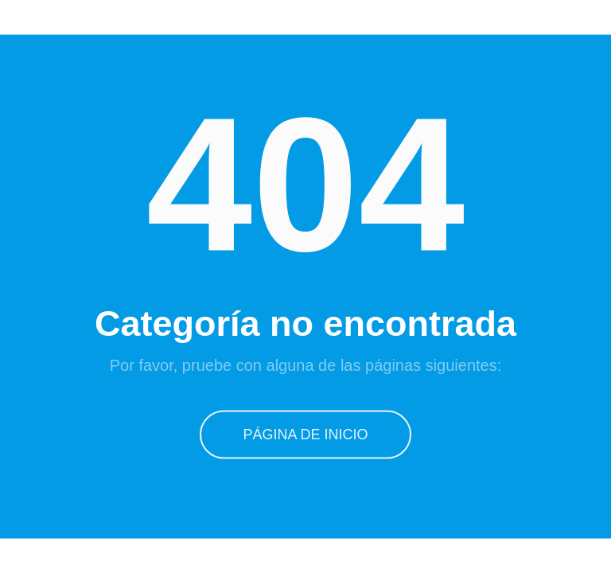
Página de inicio (305, 433)
